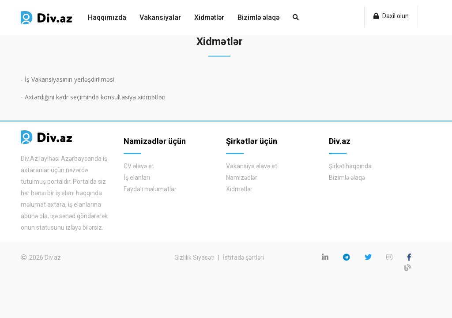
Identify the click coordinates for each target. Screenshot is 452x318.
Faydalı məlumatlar (150, 189)
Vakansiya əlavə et (251, 166)
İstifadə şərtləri (243, 257)
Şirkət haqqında (350, 166)
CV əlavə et (139, 166)
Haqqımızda (107, 17)
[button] (296, 17)
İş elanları (137, 177)
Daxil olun (391, 15)
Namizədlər (241, 177)
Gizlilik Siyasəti (194, 257)
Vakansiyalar (160, 17)
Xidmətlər (209, 17)
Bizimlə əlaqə (258, 17)
